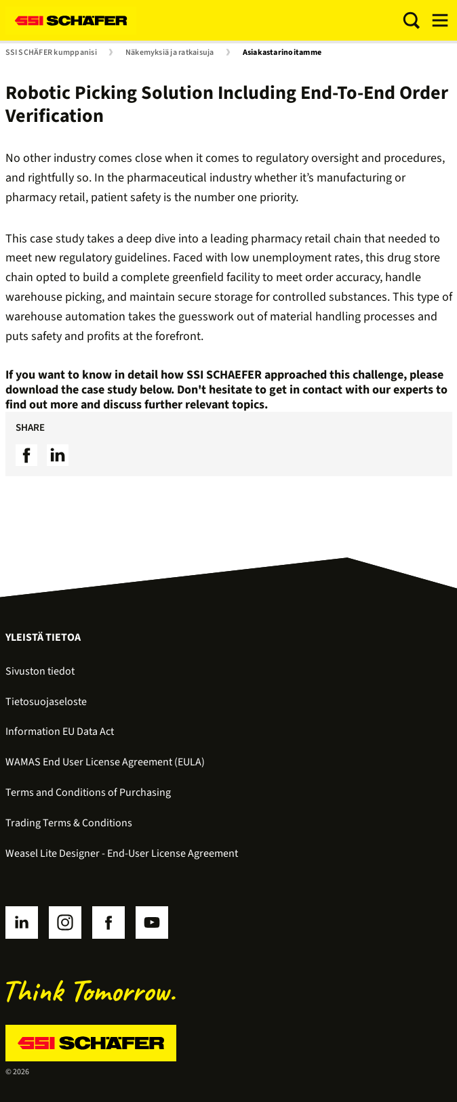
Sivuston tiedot (40, 671)
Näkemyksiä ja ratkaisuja (169, 52)
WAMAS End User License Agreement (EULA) (105, 762)
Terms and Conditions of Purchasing (88, 792)
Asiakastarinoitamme (282, 52)
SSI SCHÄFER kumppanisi (51, 52)
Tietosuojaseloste (46, 701)
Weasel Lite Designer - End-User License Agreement (121, 853)
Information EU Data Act (59, 731)
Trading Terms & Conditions (68, 822)
